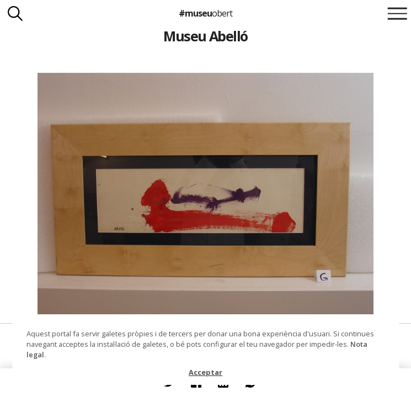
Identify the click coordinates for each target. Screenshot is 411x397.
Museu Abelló (205, 35)
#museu (205, 13)
